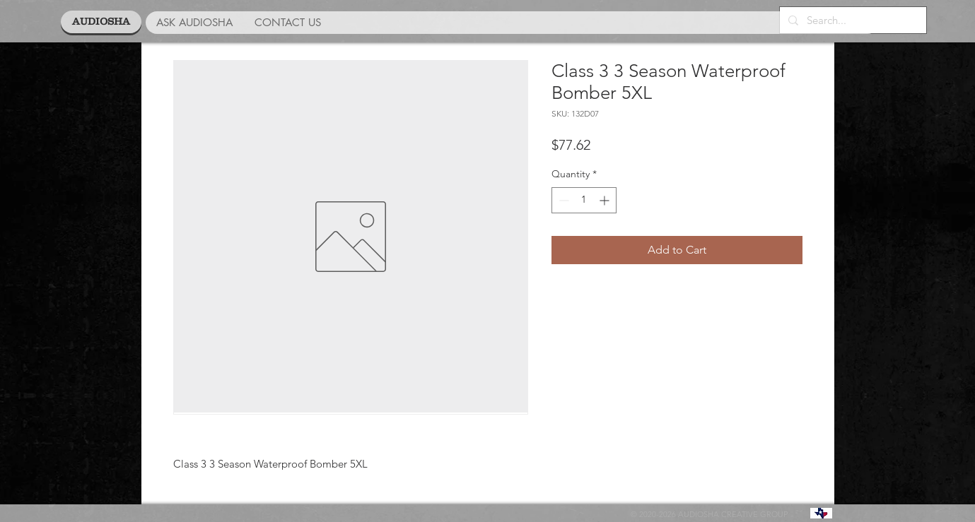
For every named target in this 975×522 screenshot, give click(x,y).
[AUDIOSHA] (101, 22)
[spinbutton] (584, 200)
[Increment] (605, 200)
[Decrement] (562, 200)
